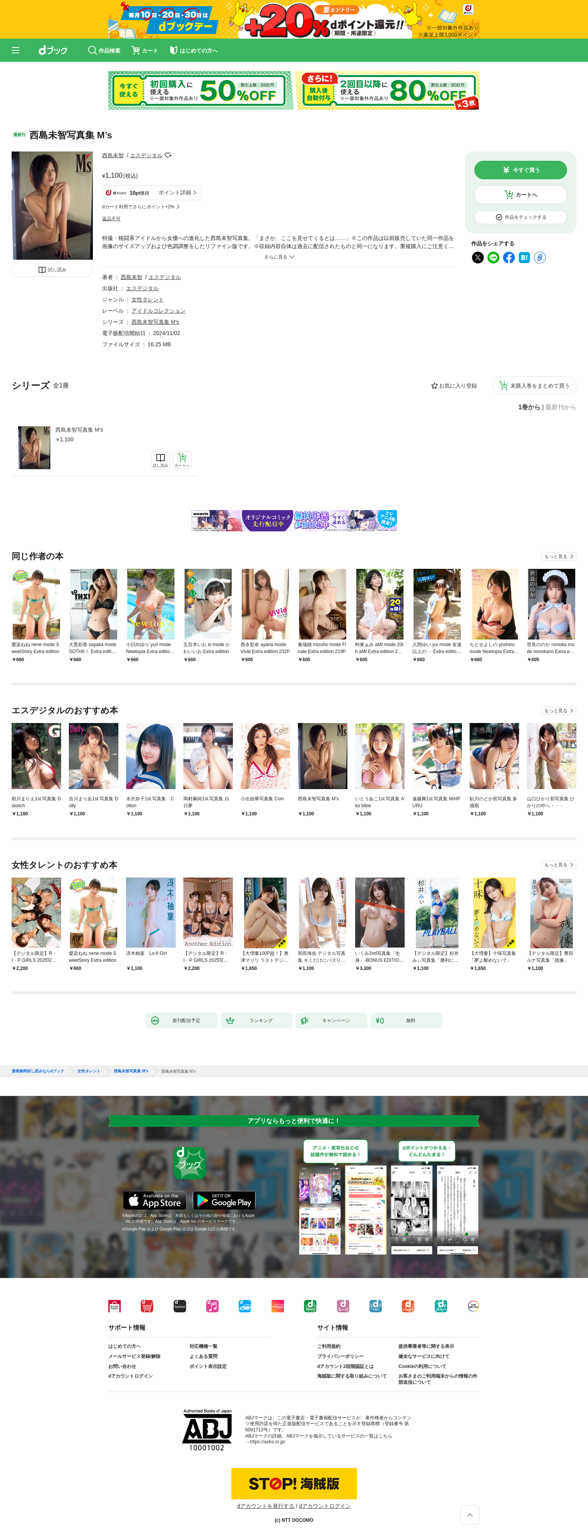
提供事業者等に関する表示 (426, 1346)
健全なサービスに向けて (424, 1356)
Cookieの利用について (422, 1366)
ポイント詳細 (175, 192)
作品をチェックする (526, 217)
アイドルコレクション (159, 311)
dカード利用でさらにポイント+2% (138, 206)
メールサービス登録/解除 (134, 1356)
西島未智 (113, 155)
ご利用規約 (328, 1346)
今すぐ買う (526, 170)
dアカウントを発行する (265, 1506)
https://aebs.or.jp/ (267, 1441)
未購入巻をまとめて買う (540, 386)
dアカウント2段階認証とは (345, 1366)
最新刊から (560, 407)
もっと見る (555, 556)
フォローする (168, 155)
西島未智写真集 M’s (79, 430)
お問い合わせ (122, 1366)
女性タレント (148, 299)
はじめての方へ (124, 1346)
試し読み (57, 269)
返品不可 (111, 218)
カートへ (526, 195)
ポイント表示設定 (208, 1366)
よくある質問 (203, 1356)
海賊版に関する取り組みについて (352, 1376)
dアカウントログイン (130, 1376)
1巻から (529, 407)
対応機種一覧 (203, 1346)
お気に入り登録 (458, 386)
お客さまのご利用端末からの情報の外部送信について (437, 1379)
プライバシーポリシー (340, 1356)
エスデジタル (146, 155)
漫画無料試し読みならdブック (38, 1071)
